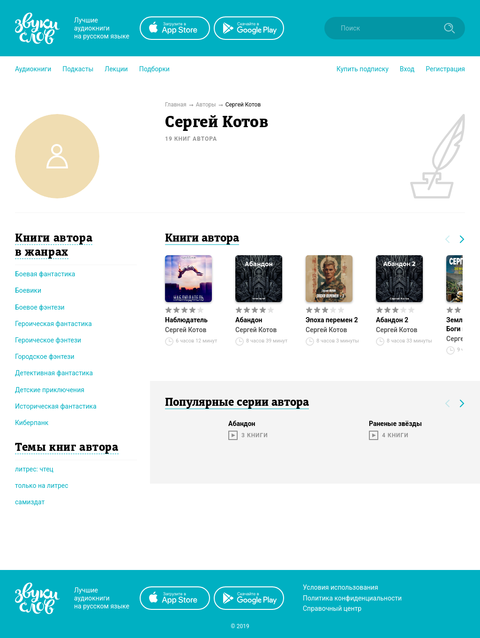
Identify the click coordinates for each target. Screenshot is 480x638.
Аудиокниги (33, 69)
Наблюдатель (186, 320)
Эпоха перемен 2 (332, 320)
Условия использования (340, 587)
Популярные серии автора (237, 403)
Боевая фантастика (45, 274)
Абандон (248, 320)
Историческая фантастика (56, 406)
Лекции (116, 69)
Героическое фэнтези (48, 340)
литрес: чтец (34, 469)
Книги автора (202, 238)
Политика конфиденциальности (352, 598)
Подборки (154, 69)
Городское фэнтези (45, 356)
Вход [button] (407, 69)
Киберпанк (31, 422)
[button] (33, 69)
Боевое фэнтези (40, 307)
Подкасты (77, 69)
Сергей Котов (185, 330)
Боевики (28, 290)
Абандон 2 (392, 320)
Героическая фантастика (53, 323)
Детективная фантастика (54, 373)
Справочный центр (332, 608)
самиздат (30, 502)
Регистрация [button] (445, 69)
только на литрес (41, 485)
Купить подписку (363, 69)
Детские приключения (49, 390)
